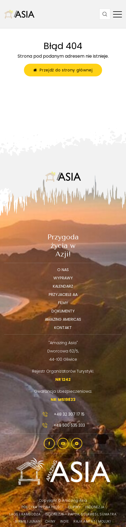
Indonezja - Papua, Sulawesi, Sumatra (81, 514)
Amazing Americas (63, 319)
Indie (64, 521)
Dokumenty (63, 311)
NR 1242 (63, 379)
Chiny (50, 521)
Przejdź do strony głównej (63, 70)
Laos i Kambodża (24, 514)
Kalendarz (63, 286)
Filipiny (74, 507)
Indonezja (94, 507)
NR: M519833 (63, 399)
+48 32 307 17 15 (63, 414)
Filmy (63, 302)
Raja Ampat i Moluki (92, 521)
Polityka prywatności (42, 507)
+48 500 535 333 (63, 425)
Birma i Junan (27, 521)
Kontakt (63, 327)
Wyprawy (63, 277)
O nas (63, 269)
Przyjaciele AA (63, 294)
